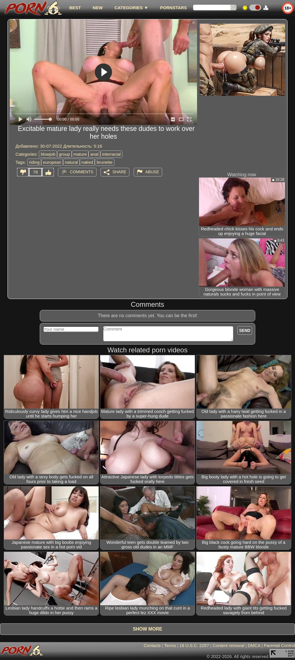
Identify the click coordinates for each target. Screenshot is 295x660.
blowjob (48, 154)
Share (119, 172)
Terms (170, 645)
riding (34, 162)
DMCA (254, 645)
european (52, 162)
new (97, 7)
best (75, 7)
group (64, 154)
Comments (81, 172)
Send (244, 330)
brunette (104, 162)
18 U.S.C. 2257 (194, 645)
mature (80, 154)
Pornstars (173, 7)
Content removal (228, 645)
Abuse (152, 172)
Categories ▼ (131, 7)
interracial (111, 154)
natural (71, 162)
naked (87, 162)
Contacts (152, 645)
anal (94, 154)
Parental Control (279, 645)
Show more (147, 629)
